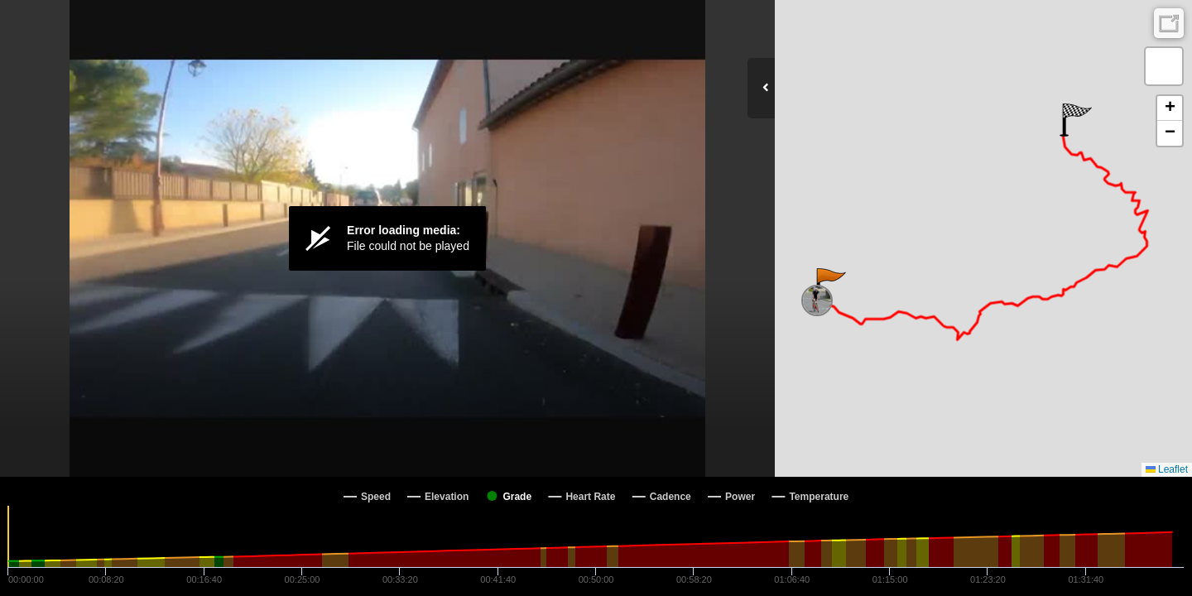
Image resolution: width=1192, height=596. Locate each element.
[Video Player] (387, 238)
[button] (830, 284)
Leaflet (1167, 469)
